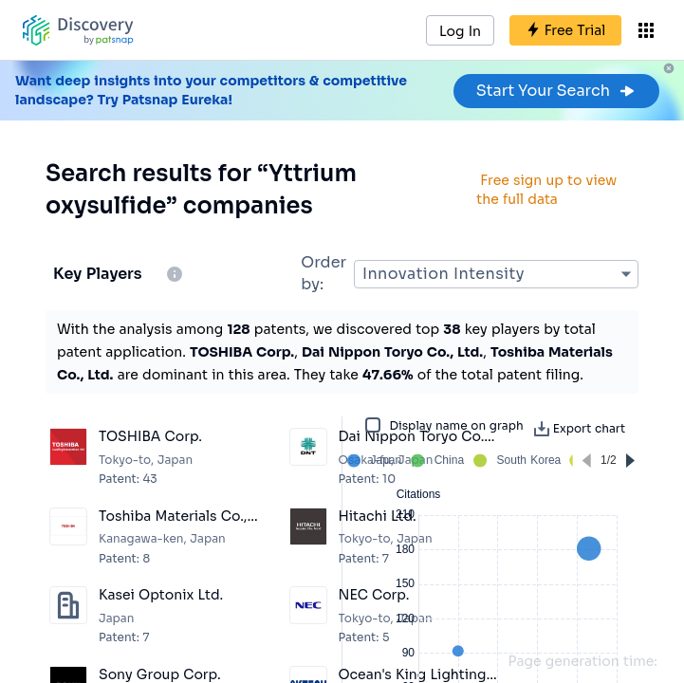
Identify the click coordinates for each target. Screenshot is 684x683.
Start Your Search (556, 91)
